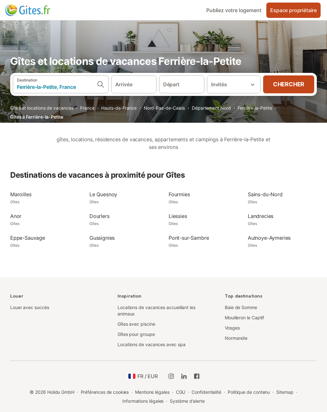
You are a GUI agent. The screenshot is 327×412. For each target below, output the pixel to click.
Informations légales (143, 401)
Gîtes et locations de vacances (41, 108)
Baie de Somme (241, 307)
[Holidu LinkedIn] (184, 376)
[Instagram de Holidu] (171, 376)
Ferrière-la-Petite (255, 108)
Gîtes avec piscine (136, 324)
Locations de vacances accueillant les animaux (156, 310)
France (87, 108)
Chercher (288, 84)
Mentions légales (152, 392)
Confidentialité (206, 392)
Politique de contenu (249, 392)
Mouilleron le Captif (244, 317)
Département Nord (211, 108)
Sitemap (284, 392)
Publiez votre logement (233, 10)
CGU (181, 392)
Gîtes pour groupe (136, 334)
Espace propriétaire (293, 10)
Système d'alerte (187, 401)
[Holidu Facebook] (196, 376)
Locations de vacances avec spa (151, 344)
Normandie (236, 338)
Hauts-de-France (119, 108)
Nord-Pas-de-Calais (164, 108)
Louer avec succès (29, 307)
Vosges (232, 327)
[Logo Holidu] (36, 10)
